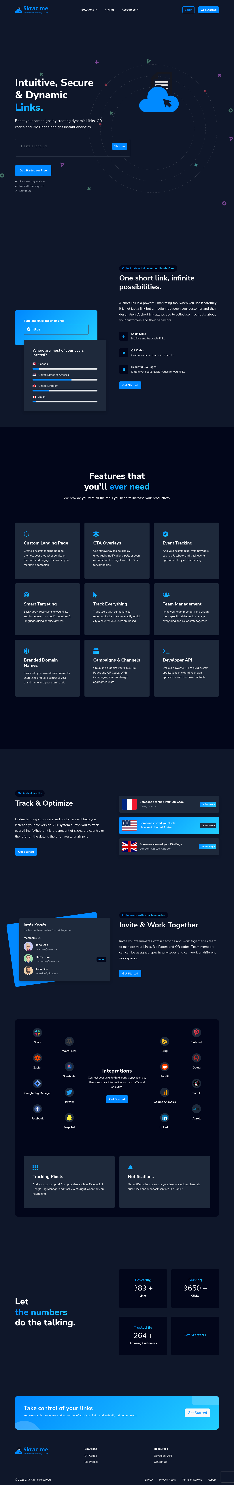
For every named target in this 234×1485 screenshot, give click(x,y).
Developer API (163, 1456)
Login (188, 10)
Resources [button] (129, 10)
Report (212, 1480)
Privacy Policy (167, 1480)
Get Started (209, 10)
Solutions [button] (88, 10)
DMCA (149, 1480)
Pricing (109, 10)
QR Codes (90, 1456)
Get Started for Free (33, 171)
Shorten (119, 146)
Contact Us (160, 1462)
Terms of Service (192, 1480)
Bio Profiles (91, 1462)
